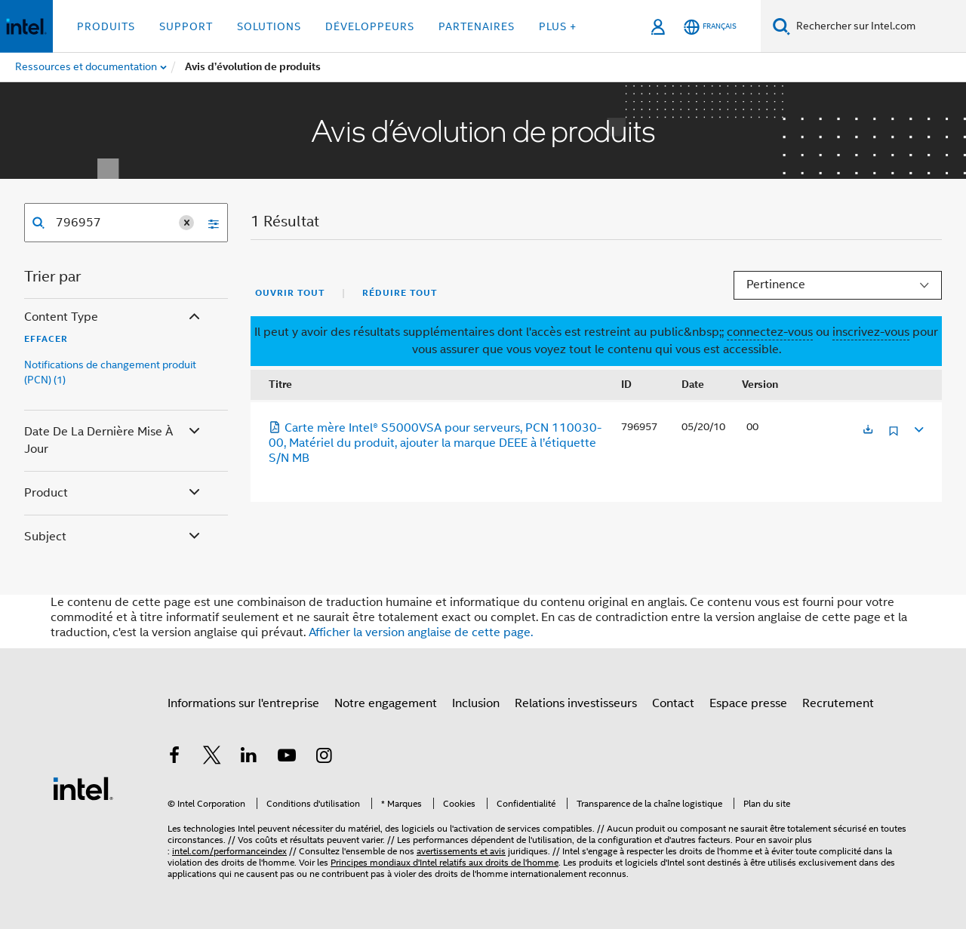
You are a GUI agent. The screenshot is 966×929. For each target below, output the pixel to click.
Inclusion (476, 703)
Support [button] (186, 26)
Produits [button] (106, 26)
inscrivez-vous (870, 332)
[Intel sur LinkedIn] (249, 757)
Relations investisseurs (576, 703)
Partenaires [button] (476, 26)
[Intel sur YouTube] (287, 757)
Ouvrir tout (290, 293)
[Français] (710, 27)
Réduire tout (399, 293)
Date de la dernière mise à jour (113, 440)
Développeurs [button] (369, 26)
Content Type (113, 317)
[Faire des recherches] (781, 26)
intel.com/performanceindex (229, 851)
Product (113, 493)
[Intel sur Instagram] (324, 757)
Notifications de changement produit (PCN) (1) (110, 372)
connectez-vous (770, 332)
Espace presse (748, 703)
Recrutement (838, 703)
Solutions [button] (269, 26)
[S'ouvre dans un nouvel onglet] (867, 430)
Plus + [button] (558, 26)
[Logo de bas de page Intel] (83, 787)
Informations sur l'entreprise (243, 703)
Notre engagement (385, 703)
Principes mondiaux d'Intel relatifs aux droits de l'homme (444, 862)
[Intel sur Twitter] (212, 757)
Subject (113, 537)
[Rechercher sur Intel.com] (878, 26)
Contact (673, 703)
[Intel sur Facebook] (174, 757)
